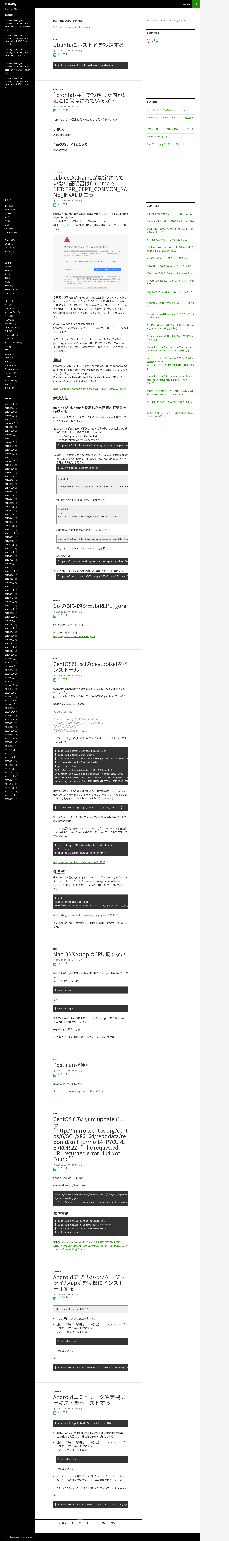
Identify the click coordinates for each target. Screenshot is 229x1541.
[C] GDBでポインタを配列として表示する (167, 258)
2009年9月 (9, 670)
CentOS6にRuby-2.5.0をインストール (165, 144)
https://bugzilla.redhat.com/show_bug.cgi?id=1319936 (85, 915)
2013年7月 (9, 510)
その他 (7, 388)
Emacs (7, 243)
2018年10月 (10, 408)
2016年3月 (9, 449)
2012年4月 (9, 552)
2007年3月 (9, 783)
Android (57, 1271)
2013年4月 (9, 518)
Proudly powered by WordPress (19, 1537)
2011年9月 (9, 578)
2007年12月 (10, 749)
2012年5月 (9, 548)
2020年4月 (9, 404)
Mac (62, 89)
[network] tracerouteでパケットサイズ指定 (168, 265)
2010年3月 (9, 647)
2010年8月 (9, 628)
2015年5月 (9, 468)
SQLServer (9, 365)
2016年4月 (9, 446)
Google (8, 266)
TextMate (8, 376)
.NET (7, 205)
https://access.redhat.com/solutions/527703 (79, 862)
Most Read (186, 4)
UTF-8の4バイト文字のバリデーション (165, 110)
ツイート (63, 53)
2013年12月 (10, 502)
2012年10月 (10, 540)
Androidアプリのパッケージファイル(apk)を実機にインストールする (89, 1282)
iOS (6, 281)
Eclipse (8, 240)
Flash (7, 255)
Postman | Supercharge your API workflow (78, 1091)
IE (5, 274)
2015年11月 (10, 461)
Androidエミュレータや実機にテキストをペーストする (89, 1399)
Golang (57, 600)
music (7, 315)
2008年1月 (9, 745)
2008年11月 (10, 708)
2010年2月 (9, 651)
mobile (8, 308)
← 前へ (62, 1523)
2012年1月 (9, 563)
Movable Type (11, 312)
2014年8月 (9, 487)
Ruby (7, 338)
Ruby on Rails (11, 342)
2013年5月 (9, 514)
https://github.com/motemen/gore (74, 636)
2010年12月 (10, 613)
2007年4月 (9, 780)
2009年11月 (10, 662)
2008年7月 (9, 723)
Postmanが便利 (72, 1064)
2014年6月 (9, 491)
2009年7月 (9, 677)
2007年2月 (9, 787)
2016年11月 (10, 434)
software (8, 353)
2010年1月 (9, 654)
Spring (7, 357)
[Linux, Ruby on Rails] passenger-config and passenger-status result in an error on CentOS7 (169, 379)
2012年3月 (9, 556)
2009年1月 (9, 700)
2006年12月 (10, 795)
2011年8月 (9, 582)
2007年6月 (9, 772)
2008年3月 (9, 738)
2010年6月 (9, 635)
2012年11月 (10, 537)
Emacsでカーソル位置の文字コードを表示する (170, 128)
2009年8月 (9, 673)
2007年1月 (9, 791)
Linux (56, 39)
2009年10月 (10, 666)
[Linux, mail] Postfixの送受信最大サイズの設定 (170, 221)
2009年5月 (9, 685)
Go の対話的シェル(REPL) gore (89, 606)
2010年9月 (9, 624)
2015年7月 (9, 465)
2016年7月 (9, 438)
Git (6, 259)
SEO (6, 350)
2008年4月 (9, 734)
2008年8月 (9, 719)
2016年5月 (9, 442)
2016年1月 (9, 453)
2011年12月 (10, 567)
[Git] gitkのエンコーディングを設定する (166, 239)
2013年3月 (9, 521)
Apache (8, 213)
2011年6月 (9, 590)
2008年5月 (9, 730)
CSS (6, 236)
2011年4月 (9, 597)
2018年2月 (9, 411)
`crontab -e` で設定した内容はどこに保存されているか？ (90, 97)
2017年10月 (10, 423)
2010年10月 (10, 620)
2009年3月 (9, 692)
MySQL (8, 319)
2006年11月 (10, 799)
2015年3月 (9, 472)
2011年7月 (9, 586)
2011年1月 (9, 609)
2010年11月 (10, 616)
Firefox (8, 251)
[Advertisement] (170, 71)
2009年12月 (10, 658)
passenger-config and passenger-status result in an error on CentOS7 (17, 23)
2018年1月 (9, 415)
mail (7, 304)
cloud (7, 228)
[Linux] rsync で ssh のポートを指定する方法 (169, 213)
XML (6, 384)
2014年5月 (9, 495)
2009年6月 (9, 681)
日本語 (154, 42)
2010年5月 (9, 639)
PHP (7, 331)
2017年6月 (9, 427)
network (8, 323)
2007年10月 (10, 757)
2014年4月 (9, 499)
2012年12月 (10, 533)
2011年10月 (10, 575)
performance (10, 327)
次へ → (114, 1523)
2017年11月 (10, 419)
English (155, 39)
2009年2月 (9, 696)
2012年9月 (9, 544)
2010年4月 (9, 643)
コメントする (76, 50)
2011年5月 (9, 594)
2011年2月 (9, 605)
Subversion (9, 369)
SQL (6, 361)
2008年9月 (9, 715)
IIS (6, 278)
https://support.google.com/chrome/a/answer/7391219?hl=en (89, 388)
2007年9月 (9, 761)
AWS (7, 221)
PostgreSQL (10, 334)
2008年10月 (10, 711)
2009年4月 (9, 689)
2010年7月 (9, 632)
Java (7, 285)
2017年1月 (9, 430)
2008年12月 (10, 704)
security (57, 172)
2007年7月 (9, 768)
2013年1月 (9, 529)
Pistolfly (10, 4)
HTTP (7, 270)
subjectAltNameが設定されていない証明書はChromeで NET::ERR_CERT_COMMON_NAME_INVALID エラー (90, 186)
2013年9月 (9, 506)
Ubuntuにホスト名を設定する (88, 44)
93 (103, 1523)
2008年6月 (9, 726)
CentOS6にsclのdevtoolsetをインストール (90, 666)
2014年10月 (10, 480)
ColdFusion (10, 232)
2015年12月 (10, 457)
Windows (9, 380)
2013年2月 (9, 525)
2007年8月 (9, 764)
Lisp (6, 297)
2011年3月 (9, 601)
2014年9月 (9, 484)
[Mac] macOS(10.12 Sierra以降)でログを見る (169, 273)
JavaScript (9, 289)
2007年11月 (10, 753)
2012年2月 (9, 559)
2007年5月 (9, 776)
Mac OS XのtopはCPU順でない (89, 954)
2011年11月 (10, 571)
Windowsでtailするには (158, 136)
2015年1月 (9, 476)
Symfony (9, 372)
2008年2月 (9, 742)
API (55, 1059)
